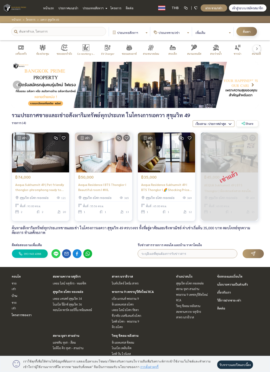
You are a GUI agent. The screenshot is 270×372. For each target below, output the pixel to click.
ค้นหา (247, 31)
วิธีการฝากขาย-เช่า (229, 300)
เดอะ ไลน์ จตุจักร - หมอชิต (69, 283)
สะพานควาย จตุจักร (67, 276)
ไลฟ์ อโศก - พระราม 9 (125, 321)
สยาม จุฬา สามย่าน (66, 335)
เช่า (14, 289)
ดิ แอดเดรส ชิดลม (123, 342)
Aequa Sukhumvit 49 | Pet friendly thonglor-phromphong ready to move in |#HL (39, 190)
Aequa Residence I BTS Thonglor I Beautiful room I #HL (102, 190)
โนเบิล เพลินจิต (121, 348)
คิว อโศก (117, 327)
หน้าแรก (48, 8)
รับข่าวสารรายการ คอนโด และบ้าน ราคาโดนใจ (170, 245)
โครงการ (115, 8)
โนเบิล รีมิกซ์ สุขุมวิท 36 (67, 304)
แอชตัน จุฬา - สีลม (64, 342)
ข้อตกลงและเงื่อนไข (229, 276)
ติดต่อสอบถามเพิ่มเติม (27, 245)
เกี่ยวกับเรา (224, 292)
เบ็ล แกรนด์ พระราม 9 (125, 298)
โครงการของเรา (22, 315)
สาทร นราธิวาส (122, 276)
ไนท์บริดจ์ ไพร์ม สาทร (125, 283)
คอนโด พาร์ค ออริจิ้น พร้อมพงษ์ (72, 310)
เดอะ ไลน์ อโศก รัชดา (125, 310)
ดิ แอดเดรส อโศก (123, 304)
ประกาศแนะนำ (68, 8)
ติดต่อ (129, 8)
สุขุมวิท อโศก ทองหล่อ (68, 292)
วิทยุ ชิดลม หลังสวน (125, 335)
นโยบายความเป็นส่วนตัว (232, 284)
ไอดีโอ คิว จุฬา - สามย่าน (68, 348)
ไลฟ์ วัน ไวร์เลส (121, 354)
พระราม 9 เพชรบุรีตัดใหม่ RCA (133, 292)
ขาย (14, 283)
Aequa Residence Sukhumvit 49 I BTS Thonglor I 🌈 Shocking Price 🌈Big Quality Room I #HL (165, 190)
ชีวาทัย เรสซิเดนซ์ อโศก (126, 315)
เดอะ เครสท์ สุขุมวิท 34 (67, 298)
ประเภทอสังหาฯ (94, 8)
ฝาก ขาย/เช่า (213, 8)
